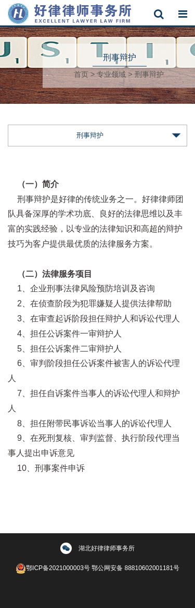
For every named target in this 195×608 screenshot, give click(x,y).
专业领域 (111, 74)
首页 (81, 74)
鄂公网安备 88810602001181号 (135, 568)
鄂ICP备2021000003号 (53, 568)
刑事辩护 (149, 74)
